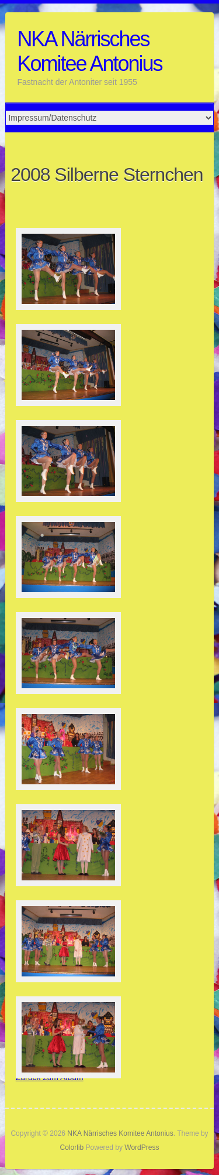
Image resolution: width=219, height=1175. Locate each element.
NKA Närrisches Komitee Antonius (89, 51)
